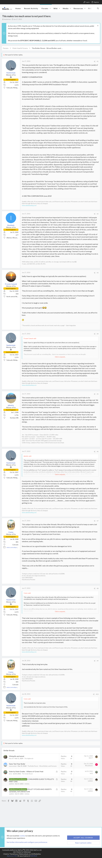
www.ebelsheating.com (29, 205)
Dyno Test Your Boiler (17, 766)
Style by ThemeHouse (11, 854)
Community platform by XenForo (22, 850)
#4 (97, 334)
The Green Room (27, 778)
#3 (97, 273)
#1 (97, 61)
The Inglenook (29, 761)
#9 (97, 663)
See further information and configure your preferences (27, 842)
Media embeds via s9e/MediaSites (30, 854)
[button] (50, 8)
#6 (97, 454)
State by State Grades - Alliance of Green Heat (26, 776)
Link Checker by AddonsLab (22, 852)
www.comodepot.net (13, 550)
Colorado (16, 547)
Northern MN (15, 418)
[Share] (94, 61)
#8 (97, 591)
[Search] (98, 8)
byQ (10, 778)
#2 (97, 214)
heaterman (7, 19)
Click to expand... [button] (60, 357)
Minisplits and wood (16, 759)
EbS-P (90, 760)
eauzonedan (13, 768)
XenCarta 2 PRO (12, 856)
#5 (97, 394)
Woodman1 (88, 768)
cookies (22, 836)
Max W (11, 761)
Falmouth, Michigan (13, 88)
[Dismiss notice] (97, 26)
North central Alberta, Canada (16, 296)
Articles (27, 788)
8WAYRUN (33, 856)
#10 (97, 697)
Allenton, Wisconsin (13, 238)
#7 (97, 523)
